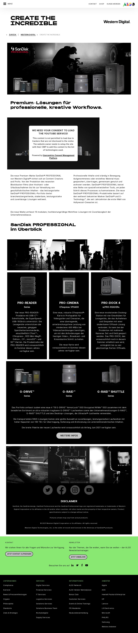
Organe (6, 595)
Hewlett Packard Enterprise (113, 590)
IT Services (41, 590)
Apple (104, 581)
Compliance (8, 581)
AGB (17, 631)
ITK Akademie (75, 604)
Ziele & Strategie (10, 609)
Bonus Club (74, 590)
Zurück (13, 30)
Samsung (106, 618)
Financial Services (44, 586)
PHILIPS (105, 613)
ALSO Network (75, 581)
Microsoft (106, 609)
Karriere (6, 586)
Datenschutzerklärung (53, 631)
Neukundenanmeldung (78, 609)
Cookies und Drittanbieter (31, 631)
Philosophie (8, 599)
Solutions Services (44, 599)
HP (103, 595)
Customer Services (77, 595)
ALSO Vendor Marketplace (80, 586)
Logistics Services (44, 595)
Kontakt (93, 4)
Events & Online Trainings (79, 599)
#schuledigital (42, 609)
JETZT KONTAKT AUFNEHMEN (19, 550)
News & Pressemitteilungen (15, 590)
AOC (104, 586)
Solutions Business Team (46, 604)
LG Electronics (108, 604)
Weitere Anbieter (109, 622)
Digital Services (43, 581)
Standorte (7, 604)
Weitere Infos (69, 431)
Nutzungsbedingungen (85, 631)
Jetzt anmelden (78, 552)
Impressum (69, 631)
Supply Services (43, 613)
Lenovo (105, 599)
